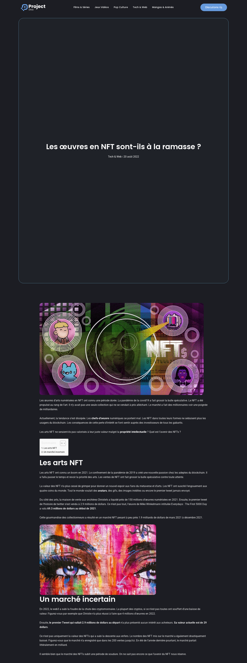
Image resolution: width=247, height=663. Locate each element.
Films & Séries (82, 7)
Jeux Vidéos (102, 7)
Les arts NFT (50, 448)
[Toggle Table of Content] (61, 443)
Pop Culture (121, 7)
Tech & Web (140, 7)
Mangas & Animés (163, 7)
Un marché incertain (54, 452)
